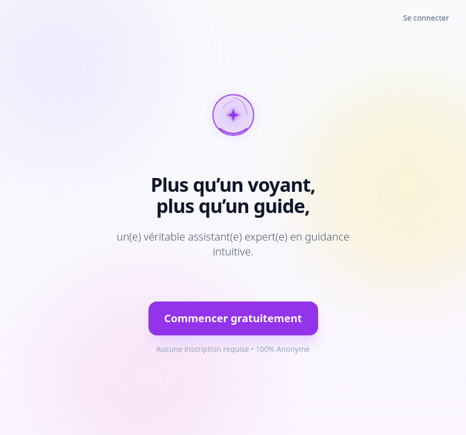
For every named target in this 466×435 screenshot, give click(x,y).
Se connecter (426, 18)
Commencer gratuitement (233, 318)
